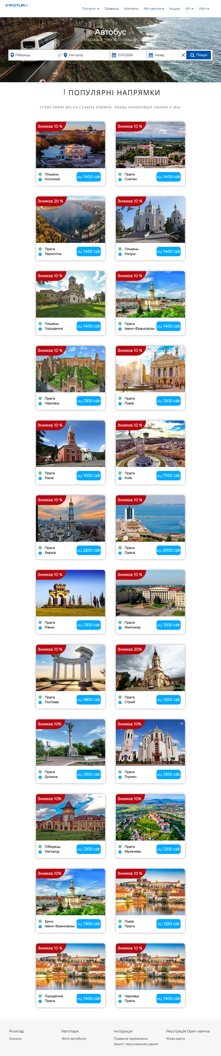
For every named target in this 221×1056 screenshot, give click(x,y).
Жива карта (175, 1039)
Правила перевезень (131, 1039)
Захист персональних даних (136, 1044)
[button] (154, 8)
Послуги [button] (90, 9)
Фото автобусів (74, 1039)
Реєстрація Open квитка (188, 1031)
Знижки (15, 1039)
